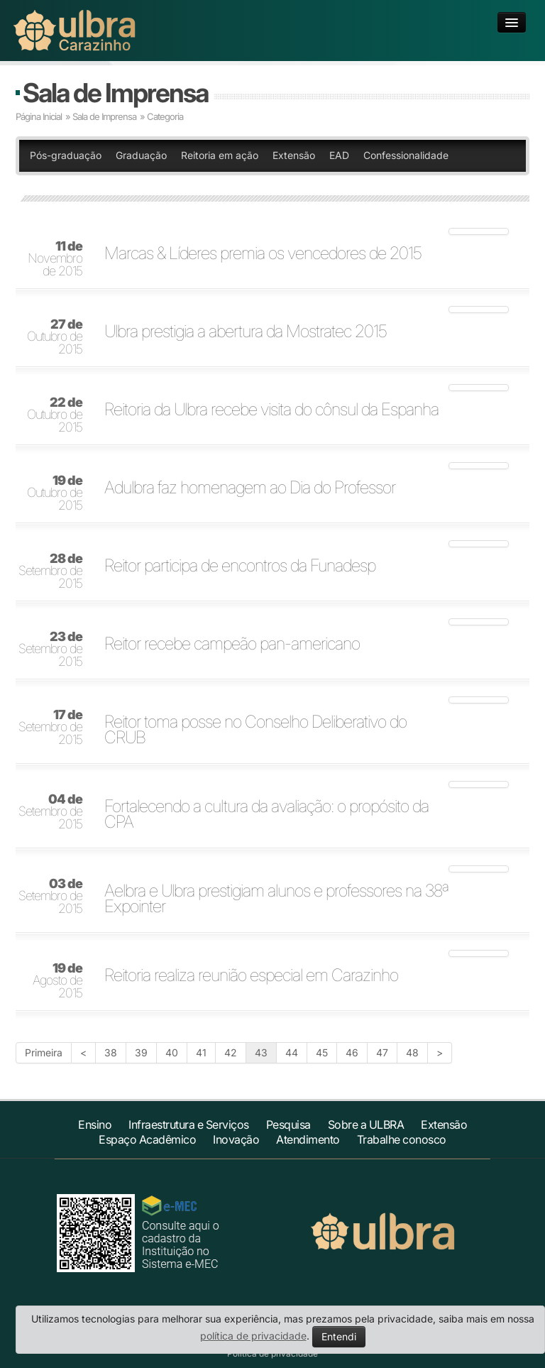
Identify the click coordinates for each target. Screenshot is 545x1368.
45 (322, 1052)
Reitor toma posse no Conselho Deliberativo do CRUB (255, 729)
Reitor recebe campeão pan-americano (232, 644)
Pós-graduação (65, 155)
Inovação (236, 1139)
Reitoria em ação (219, 155)
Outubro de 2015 (54, 337)
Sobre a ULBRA (366, 1124)
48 (412, 1052)
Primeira (43, 1052)
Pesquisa (288, 1124)
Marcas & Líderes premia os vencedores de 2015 (263, 253)
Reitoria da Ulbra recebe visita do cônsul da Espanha (271, 409)
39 (141, 1052)
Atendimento (308, 1139)
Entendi (338, 1336)
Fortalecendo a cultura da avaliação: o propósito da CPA (266, 814)
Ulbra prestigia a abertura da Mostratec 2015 (245, 331)
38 (110, 1052)
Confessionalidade (405, 155)
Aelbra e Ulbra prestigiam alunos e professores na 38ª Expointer (276, 898)
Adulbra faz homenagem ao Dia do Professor (249, 488)
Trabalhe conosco (401, 1139)
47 (382, 1052)
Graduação (141, 155)
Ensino (94, 1124)
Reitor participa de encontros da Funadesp (239, 566)
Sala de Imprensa (115, 93)
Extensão (293, 155)
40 (171, 1052)
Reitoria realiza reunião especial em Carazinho (251, 975)
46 (352, 1052)
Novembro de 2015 (55, 259)
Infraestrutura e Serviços (188, 1124)
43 (261, 1052)
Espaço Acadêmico (147, 1139)
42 (230, 1052)
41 (201, 1052)
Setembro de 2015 (50, 571)
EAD (339, 155)
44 (291, 1052)
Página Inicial (39, 116)
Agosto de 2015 (57, 981)
